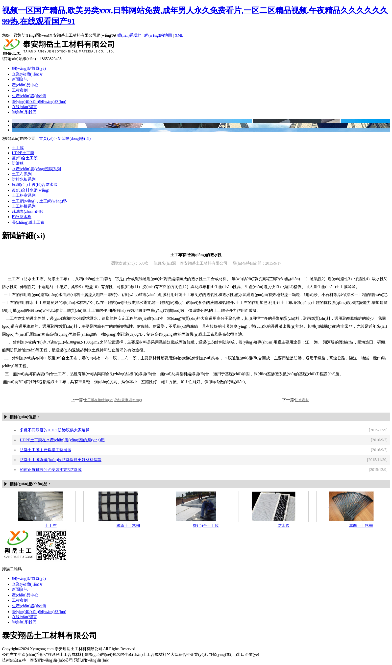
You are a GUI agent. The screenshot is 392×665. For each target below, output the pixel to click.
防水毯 (284, 525)
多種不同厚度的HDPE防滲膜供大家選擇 (55, 430)
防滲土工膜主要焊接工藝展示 (45, 450)
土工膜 (18, 148)
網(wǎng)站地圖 (158, 35)
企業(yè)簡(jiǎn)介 (27, 74)
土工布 (51, 525)
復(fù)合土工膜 (25, 158)
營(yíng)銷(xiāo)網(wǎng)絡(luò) (39, 101)
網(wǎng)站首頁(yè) (29, 68)
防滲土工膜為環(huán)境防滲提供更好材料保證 (60, 460)
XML (179, 35)
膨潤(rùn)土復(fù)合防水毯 (34, 184)
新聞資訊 (20, 79)
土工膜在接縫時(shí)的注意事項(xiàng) (113, 400)
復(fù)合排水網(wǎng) (30, 190)
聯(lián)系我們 (129, 35)
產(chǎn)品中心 (25, 85)
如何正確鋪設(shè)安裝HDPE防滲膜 (51, 470)
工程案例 (20, 90)
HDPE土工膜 (23, 153)
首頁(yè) (46, 138)
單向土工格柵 (361, 525)
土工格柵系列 (24, 206)
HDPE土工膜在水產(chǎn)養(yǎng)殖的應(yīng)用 (62, 440)
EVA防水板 (21, 217)
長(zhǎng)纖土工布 (28, 222)
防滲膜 (18, 163)
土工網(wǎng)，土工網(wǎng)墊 (39, 201)
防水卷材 (302, 400)
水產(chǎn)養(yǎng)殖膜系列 (36, 169)
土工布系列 (22, 174)
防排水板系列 (24, 179)
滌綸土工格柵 (128, 525)
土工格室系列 (24, 195)
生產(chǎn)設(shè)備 (29, 96)
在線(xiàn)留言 (24, 107)
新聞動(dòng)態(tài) (74, 138)
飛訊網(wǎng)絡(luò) (91, 660)
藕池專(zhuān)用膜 (28, 211)
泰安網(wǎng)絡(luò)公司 (51, 660)
